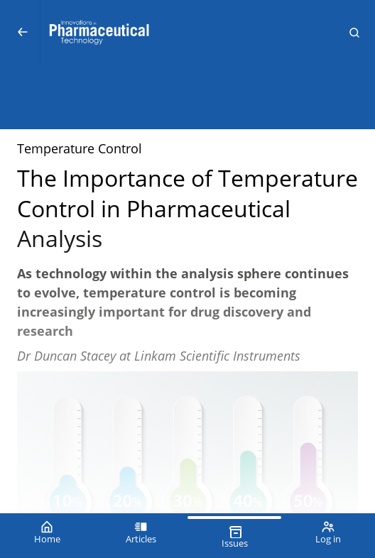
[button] (354, 33)
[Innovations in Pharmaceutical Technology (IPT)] (187, 32)
